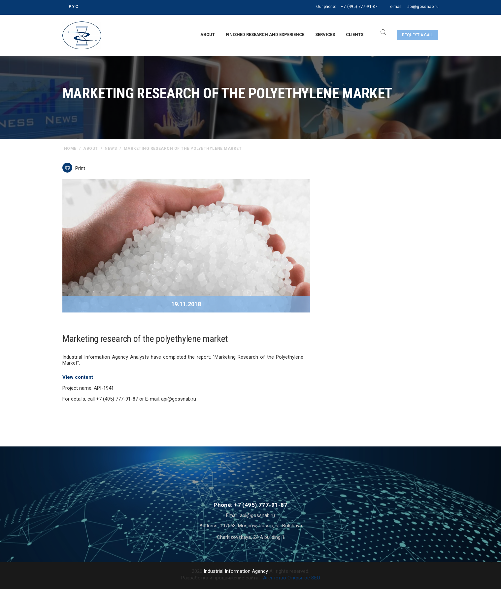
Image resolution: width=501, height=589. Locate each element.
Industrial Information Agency (236, 571)
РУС (74, 6)
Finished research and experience (265, 34)
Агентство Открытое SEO (291, 578)
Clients (354, 34)
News (111, 148)
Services (325, 34)
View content (77, 377)
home (70, 148)
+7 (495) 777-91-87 (359, 6)
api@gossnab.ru (423, 6)
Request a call (417, 35)
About (207, 34)
